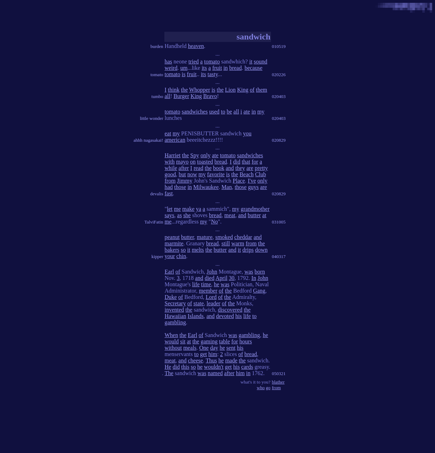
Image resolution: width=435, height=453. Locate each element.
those (180, 187)
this (185, 367)
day (214, 348)
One (204, 348)
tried (193, 62)
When (171, 335)
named (215, 373)
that (246, 162)
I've (252, 181)
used (214, 112)
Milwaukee (206, 187)
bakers (172, 250)
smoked (224, 237)
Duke (171, 297)
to (223, 112)
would (172, 341)
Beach (247, 174)
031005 (279, 222)
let (170, 209)
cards (247, 367)
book (218, 168)
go (268, 387)
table (224, 341)
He (168, 367)
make (188, 209)
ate (246, 112)
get (203, 354)
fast (169, 193)
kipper (157, 256)
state (198, 303)
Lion (230, 90)
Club (260, 174)
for (255, 162)
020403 (279, 96)
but (182, 174)
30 (232, 278)
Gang (259, 291)
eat (168, 133)
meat (229, 215)
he (216, 284)
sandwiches (195, 112)
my (260, 112)
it (250, 62)
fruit (217, 68)
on (193, 162)
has (168, 62)
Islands (196, 316)
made (231, 360)
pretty (261, 168)
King (242, 90)
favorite (216, 174)
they (240, 168)
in (225, 68)
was (248, 272)
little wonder (151, 118)
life (195, 284)
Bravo (210, 96)
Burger (181, 96)
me (177, 209)
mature (204, 237)
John (212, 272)
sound (260, 62)
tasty (212, 74)
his (238, 316)
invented (174, 310)
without (173, 348)
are (249, 168)
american (175, 140)
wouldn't (213, 367)
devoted (225, 316)
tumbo (157, 96)
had (169, 187)
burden (156, 46)
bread (235, 68)
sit (183, 341)
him (212, 354)
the (184, 90)
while (171, 168)
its (204, 68)
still (226, 243)
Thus (211, 360)
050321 (279, 373)
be (229, 112)
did (236, 162)
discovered (230, 310)
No (214, 222)
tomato (156, 74)
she (187, 215)
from (170, 181)
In (254, 278)
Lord (211, 297)
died (210, 278)
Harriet (173, 155)
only (205, 155)
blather (278, 382)
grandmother (255, 209)
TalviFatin (153, 222)
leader (213, 303)
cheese (195, 360)
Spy (194, 155)
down (261, 250)
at (264, 215)
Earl (169, 272)
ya (198, 209)
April (222, 278)
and (230, 168)
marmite (174, 243)
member (208, 291)
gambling (175, 322)
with (170, 162)
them (261, 90)
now (192, 174)
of (252, 90)
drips (248, 250)
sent (231, 348)
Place (239, 181)
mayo (182, 162)
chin (181, 256)
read (199, 168)
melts (198, 250)
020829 (279, 140)
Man (227, 187)
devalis (156, 193)
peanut (172, 237)
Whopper (199, 90)
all (167, 96)
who (261, 387)
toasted (205, 162)
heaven (196, 46)
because (253, 68)
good (170, 174)
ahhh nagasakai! (148, 140)
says (170, 215)
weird (171, 68)
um (183, 68)
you (247, 133)
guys (253, 187)
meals (189, 348)
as (179, 215)
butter (254, 215)
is (184, 74)
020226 (279, 74)
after (184, 168)
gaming (209, 341)
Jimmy (185, 181)
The (169, 373)
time (206, 284)
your (170, 256)
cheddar (243, 237)
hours (245, 341)
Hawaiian (175, 316)
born (260, 272)
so (183, 250)
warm (237, 243)
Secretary (175, 303)
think (174, 90)
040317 (279, 256)
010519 (279, 46)
